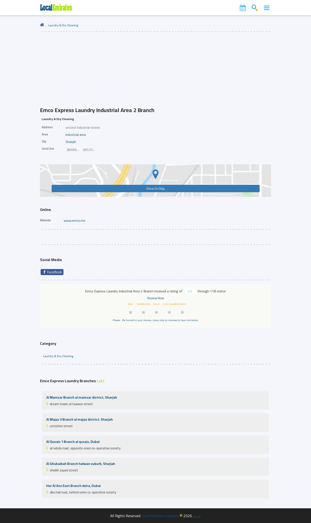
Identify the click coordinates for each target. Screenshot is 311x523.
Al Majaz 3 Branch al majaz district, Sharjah (79, 419)
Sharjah (70, 141)
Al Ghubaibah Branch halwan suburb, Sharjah (80, 463)
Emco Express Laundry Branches (72, 380)
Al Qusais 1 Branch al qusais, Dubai (73, 441)
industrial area (75, 134)
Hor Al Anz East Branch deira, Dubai (73, 485)
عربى (197, 516)
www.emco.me (74, 220)
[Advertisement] (155, 64)
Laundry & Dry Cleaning (63, 25)
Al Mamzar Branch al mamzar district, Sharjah (81, 397)
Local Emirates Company (160, 516)
